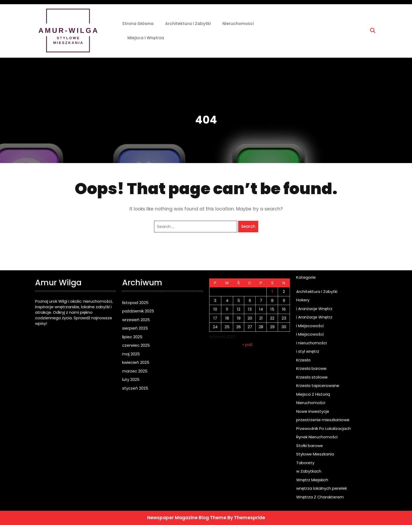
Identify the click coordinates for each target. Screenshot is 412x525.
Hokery (302, 300)
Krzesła (303, 360)
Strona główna (138, 23)
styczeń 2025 (135, 388)
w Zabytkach (308, 471)
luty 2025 (131, 379)
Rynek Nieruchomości (317, 437)
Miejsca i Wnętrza (145, 38)
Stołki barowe (309, 445)
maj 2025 (131, 354)
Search (248, 226)
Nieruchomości (238, 23)
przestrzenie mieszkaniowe (322, 420)
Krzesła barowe (311, 368)
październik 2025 (138, 311)
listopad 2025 (135, 302)
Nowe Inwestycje (312, 411)
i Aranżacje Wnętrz (314, 308)
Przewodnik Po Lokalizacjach (323, 428)
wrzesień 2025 (136, 319)
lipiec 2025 (132, 337)
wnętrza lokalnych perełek (321, 488)
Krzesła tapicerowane (317, 385)
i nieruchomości (311, 343)
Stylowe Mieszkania (315, 454)
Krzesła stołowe (312, 377)
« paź (247, 344)
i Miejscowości (310, 325)
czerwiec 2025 (136, 345)
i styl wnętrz (307, 351)
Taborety (305, 462)
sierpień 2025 (135, 328)
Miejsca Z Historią (313, 394)
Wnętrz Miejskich (312, 480)
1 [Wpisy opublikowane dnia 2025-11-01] (272, 291)
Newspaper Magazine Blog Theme (186, 517)
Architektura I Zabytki (188, 23)
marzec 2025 (134, 371)
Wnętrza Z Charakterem (320, 497)
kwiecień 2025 (135, 362)
